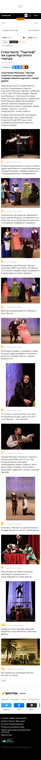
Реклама (12, 721)
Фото (3, 680)
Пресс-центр (20, 721)
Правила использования (17, 718)
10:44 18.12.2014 (6, 63)
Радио (23, 699)
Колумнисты (33, 699)
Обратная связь (6, 735)
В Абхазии (15, 699)
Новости (4, 699)
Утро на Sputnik (33, 30)
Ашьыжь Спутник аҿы (10, 30)
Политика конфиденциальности (12, 724)
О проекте (4, 718)
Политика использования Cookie (12, 727)
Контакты (4, 721)
